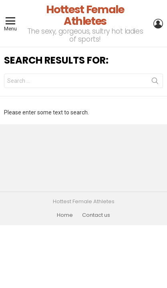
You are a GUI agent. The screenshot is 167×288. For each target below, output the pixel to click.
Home (65, 215)
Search (155, 82)
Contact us (96, 215)
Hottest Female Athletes (85, 15)
